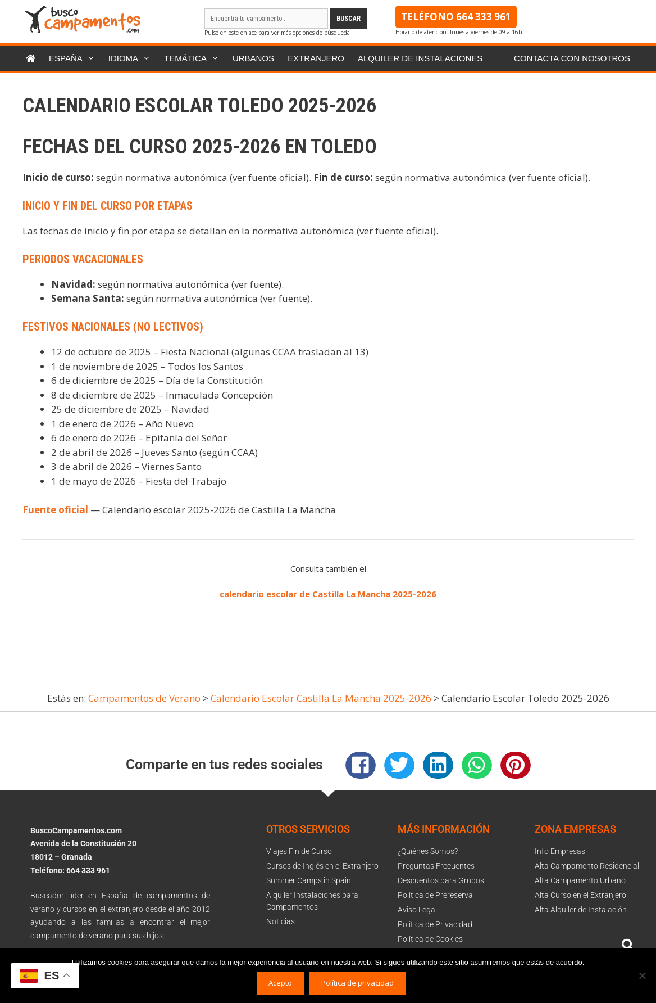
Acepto (280, 983)
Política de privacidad (357, 983)
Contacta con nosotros (572, 58)
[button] (360, 765)
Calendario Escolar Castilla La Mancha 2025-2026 (321, 698)
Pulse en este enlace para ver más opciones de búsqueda (277, 33)
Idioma (132, 58)
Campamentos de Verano (144, 698)
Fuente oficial (55, 509)
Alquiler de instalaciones (420, 58)
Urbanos (253, 58)
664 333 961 (483, 16)
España (75, 58)
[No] (642, 975)
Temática (195, 58)
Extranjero (316, 58)
